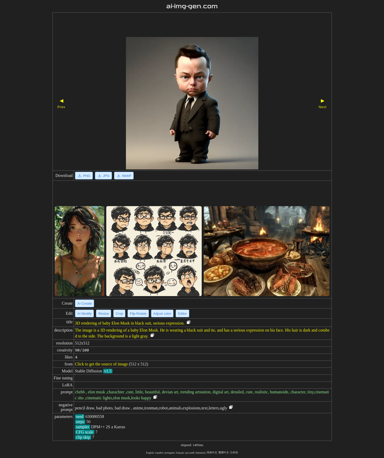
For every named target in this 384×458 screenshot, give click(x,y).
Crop (119, 314)
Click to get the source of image (101, 364)
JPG (103, 175)
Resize (103, 314)
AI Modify (84, 314)
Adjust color (162, 314)
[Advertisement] (183, 25)
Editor (182, 314)
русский (189, 452)
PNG (84, 175)
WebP (123, 175)
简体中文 (212, 452)
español (159, 452)
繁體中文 (224, 452)
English (150, 452)
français (180, 452)
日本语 (234, 452)
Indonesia (200, 452)
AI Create (84, 303)
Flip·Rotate (138, 314)
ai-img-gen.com (192, 6)
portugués (169, 452)
